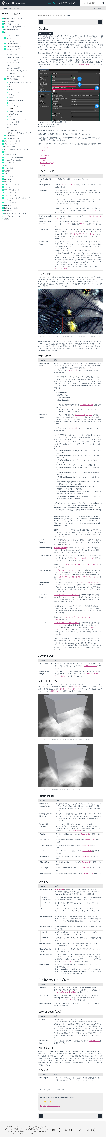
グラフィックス (14, 92)
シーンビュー (11, 38)
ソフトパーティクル (90, 666)
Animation (7, 179)
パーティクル (44, 153)
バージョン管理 (14, 122)
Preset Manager (14, 106)
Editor (11, 89)
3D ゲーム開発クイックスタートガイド (17, 149)
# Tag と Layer (13, 114)
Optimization (8, 205)
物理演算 (12, 97)
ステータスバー (12, 54)
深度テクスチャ (77, 686)
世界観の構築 (8, 168)
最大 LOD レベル (94, 1041)
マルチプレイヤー (10, 154)
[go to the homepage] (16, 3)
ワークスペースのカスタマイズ (17, 71)
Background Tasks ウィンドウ (16, 57)
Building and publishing (11, 208)
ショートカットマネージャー (16, 76)
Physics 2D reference (16, 100)
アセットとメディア (10, 144)
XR (5, 152)
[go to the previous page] (41, 22)
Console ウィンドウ (13, 60)
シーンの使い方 (9, 163)
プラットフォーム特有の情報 (13, 157)
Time (10, 117)
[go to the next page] (100, 22)
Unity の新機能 (9, 21)
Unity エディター (9, 32)
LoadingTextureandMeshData (66, 992)
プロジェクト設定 (12, 79)
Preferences (11, 73)
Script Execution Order (16, 111)
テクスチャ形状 (72, 370)
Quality (11, 108)
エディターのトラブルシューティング (19, 133)
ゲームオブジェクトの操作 (13, 160)
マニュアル (52, 3)
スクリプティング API (67, 3)
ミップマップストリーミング (84, 558)
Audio (11, 87)
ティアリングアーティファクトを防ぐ (83, 234)
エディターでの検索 (13, 68)
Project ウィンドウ (13, 35)
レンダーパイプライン (11, 195)
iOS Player (83, 224)
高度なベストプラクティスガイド (15, 213)
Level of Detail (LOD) (47, 163)
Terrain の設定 (76, 830)
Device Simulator (12, 44)
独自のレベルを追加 (85, 64)
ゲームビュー (11, 41)
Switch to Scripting (45, 33)
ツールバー (10, 52)
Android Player (67, 224)
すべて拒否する (65, 1130)
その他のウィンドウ (13, 62)
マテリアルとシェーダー (12, 190)
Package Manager (15, 95)
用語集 (6, 219)
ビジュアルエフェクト (11, 192)
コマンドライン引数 (13, 138)
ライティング (8, 187)
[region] (53, 1129)
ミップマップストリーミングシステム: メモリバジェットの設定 (77, 577)
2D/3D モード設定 (12, 125)
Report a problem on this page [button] (50, 1106)
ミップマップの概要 (86, 405)
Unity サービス (9, 211)
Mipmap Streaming (60, 548)
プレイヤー (12, 103)
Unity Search (11, 135)
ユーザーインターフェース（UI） (15, 176)
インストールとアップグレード (14, 27)
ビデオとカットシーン (11, 184)
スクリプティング (10, 202)
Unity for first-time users (12, 24)
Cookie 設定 (51, 1130)
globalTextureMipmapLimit (83, 415)
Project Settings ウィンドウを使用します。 (21, 83)
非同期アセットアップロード (49, 160)
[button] (43, 1101)
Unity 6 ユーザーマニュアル (13, 18)
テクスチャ (44, 150)
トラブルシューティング (12, 216)
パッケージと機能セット (12, 141)
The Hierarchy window (14, 46)
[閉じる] (97, 1130)
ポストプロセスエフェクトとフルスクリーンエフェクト (18, 199)
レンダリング (44, 147)
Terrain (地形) (44, 155)
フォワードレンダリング (68, 185)
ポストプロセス (94, 210)
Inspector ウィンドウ (13, 49)
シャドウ (43, 158)
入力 (5, 173)
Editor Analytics (12, 130)
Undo (8, 65)
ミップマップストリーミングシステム (66, 570)
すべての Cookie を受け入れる (84, 1130)
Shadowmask (59, 889)
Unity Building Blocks (11, 29)
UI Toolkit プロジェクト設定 (18, 119)
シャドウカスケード (68, 961)
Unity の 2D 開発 (9, 146)
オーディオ (8, 182)
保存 (8, 127)
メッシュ (43, 165)
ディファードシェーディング (69, 689)
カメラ (6, 165)
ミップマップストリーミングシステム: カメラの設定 (83, 564)
